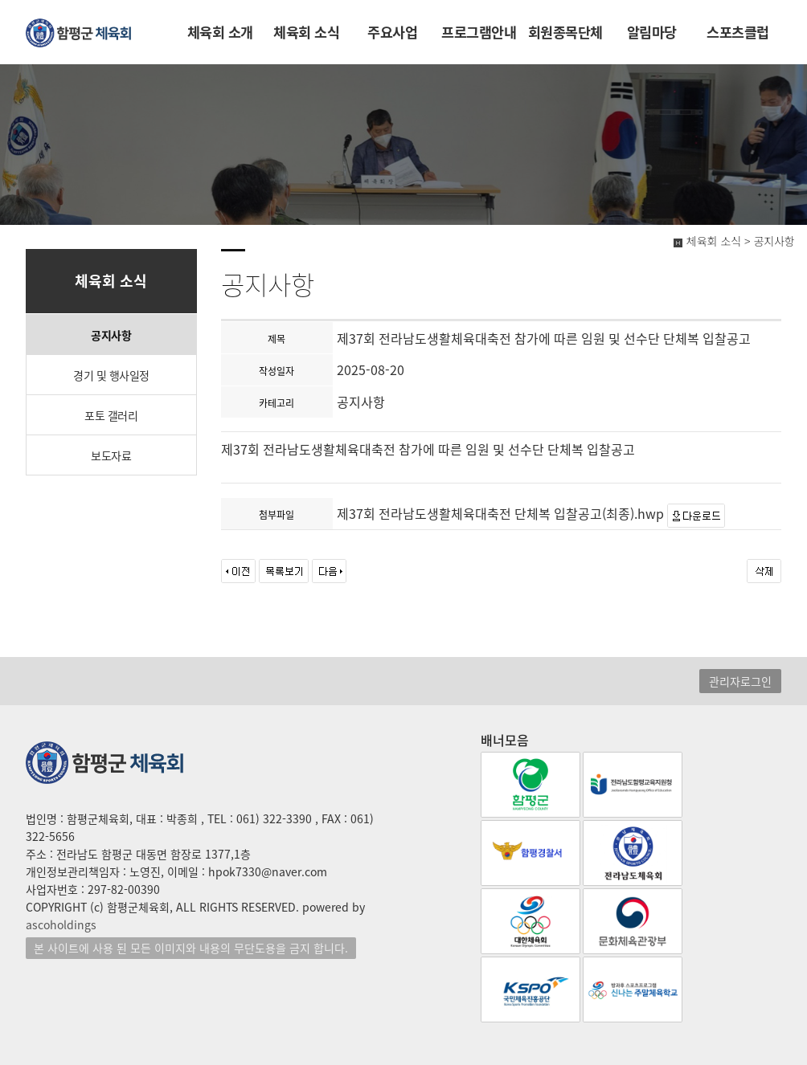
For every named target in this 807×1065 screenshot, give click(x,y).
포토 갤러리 (110, 415)
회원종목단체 (565, 32)
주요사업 (392, 32)
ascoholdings (61, 924)
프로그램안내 (478, 32)
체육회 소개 (220, 32)
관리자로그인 (740, 681)
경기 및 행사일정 (111, 375)
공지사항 (111, 335)
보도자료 (111, 455)
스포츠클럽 (738, 32)
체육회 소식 (306, 32)
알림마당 (652, 32)
